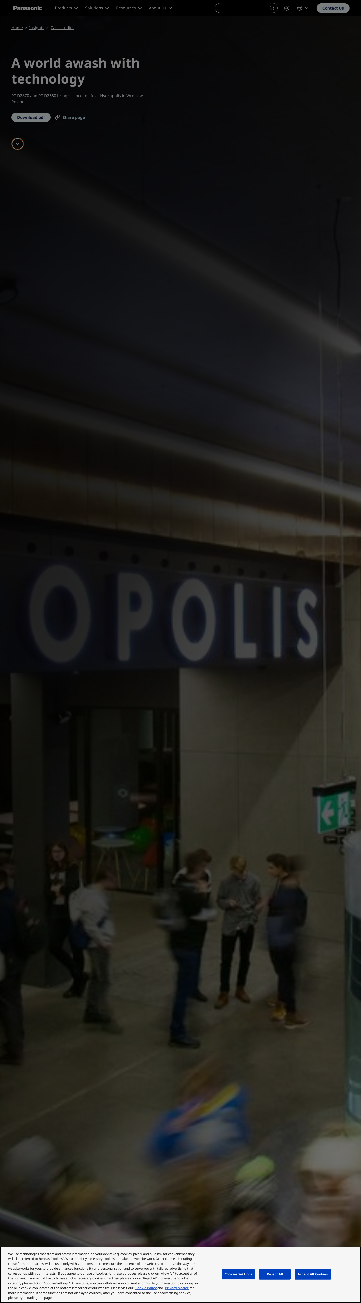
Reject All (275, 1274)
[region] (180, 1275)
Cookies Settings (238, 1274)
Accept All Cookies (313, 1274)
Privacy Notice (177, 1288)
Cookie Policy (146, 1288)
